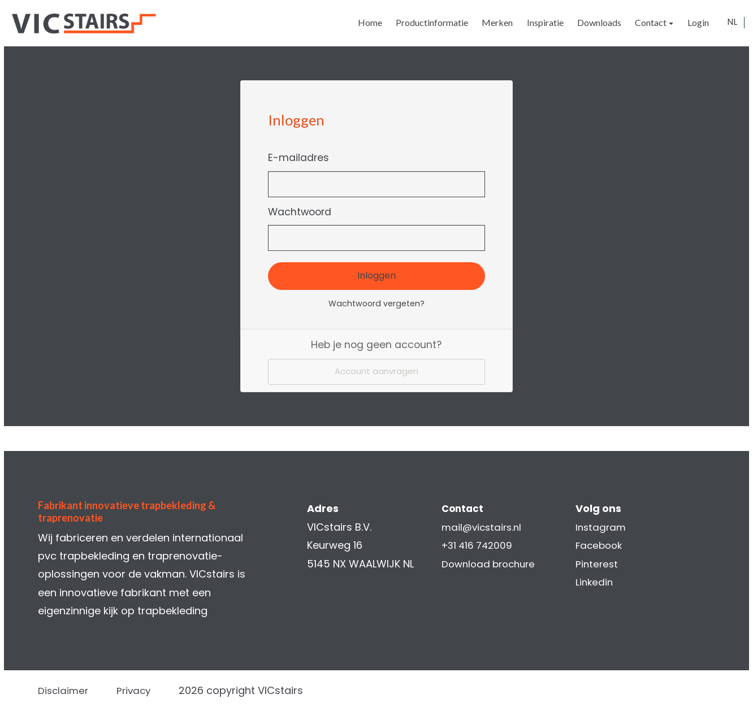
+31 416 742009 (479, 546)
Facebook (597, 546)
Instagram (598, 527)
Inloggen (376, 275)
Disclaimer (71, 690)
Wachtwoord (303, 212)
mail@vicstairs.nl (483, 527)
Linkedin (591, 582)
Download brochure (491, 564)
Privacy (144, 690)
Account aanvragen (376, 372)
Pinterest (594, 564)
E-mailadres (301, 157)
